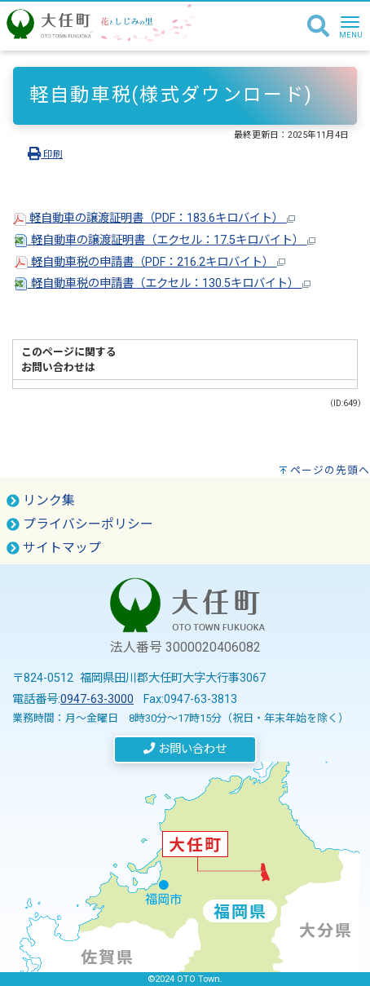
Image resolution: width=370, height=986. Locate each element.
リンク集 (41, 500)
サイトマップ (54, 547)
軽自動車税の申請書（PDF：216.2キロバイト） (150, 262)
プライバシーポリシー (80, 524)
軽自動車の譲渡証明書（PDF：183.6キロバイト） (154, 218)
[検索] (318, 27)
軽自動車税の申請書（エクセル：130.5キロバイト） (163, 283)
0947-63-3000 (97, 699)
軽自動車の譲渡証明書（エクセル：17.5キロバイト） (165, 240)
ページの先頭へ (330, 470)
